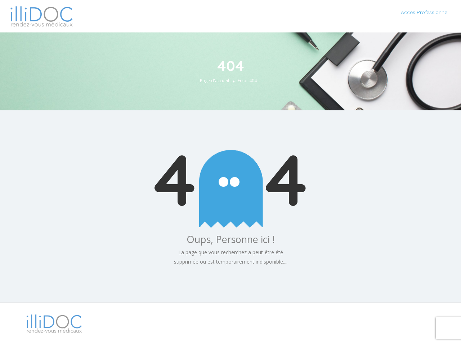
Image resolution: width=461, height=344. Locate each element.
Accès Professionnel (424, 12)
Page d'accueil (214, 81)
